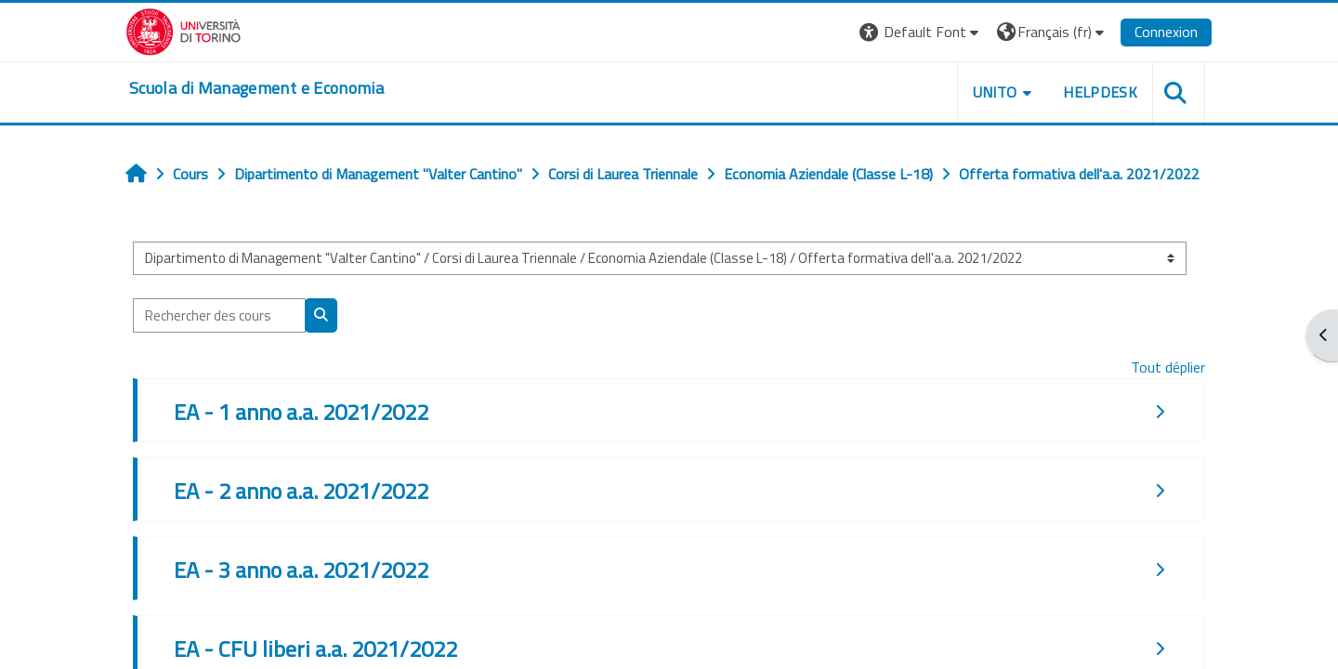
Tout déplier (1168, 367)
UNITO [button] (995, 92)
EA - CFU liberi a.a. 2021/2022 (315, 648)
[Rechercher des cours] (219, 315)
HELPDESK (1100, 92)
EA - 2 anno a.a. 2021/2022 (301, 490)
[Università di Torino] (183, 30)
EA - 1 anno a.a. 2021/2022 (301, 411)
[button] (921, 32)
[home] (256, 88)
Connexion (1166, 31)
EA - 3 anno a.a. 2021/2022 (301, 569)
